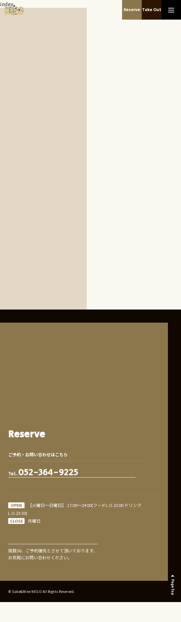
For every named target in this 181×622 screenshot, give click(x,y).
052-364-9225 (48, 473)
